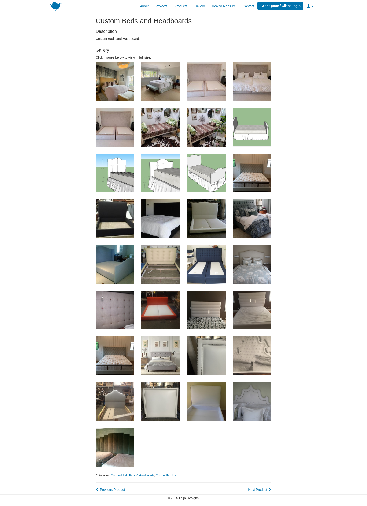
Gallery (200, 6)
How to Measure (224, 6)
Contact (248, 6)
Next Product (259, 489)
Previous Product (110, 489)
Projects (162, 6)
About (144, 6)
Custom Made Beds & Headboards (132, 475)
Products (180, 6)
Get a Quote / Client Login (280, 6)
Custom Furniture (167, 475)
